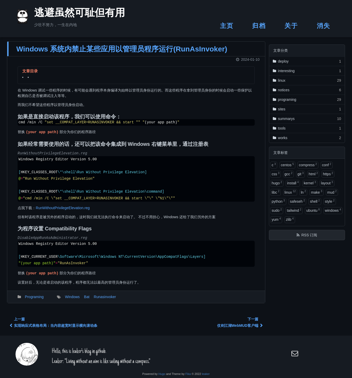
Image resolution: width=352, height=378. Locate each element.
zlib (290, 219)
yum (276, 219)
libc (276, 192)
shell (315, 201)
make (316, 192)
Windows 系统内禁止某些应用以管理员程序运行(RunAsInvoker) (121, 52)
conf (326, 164)
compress (308, 164)
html (313, 173)
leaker (206, 373)
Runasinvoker (105, 300)
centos (287, 164)
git (300, 173)
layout (327, 182)
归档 (259, 25)
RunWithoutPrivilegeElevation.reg (63, 211)
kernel (310, 182)
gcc (288, 173)
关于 (291, 25)
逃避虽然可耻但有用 (73, 14)
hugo (277, 182)
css (276, 173)
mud (331, 192)
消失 (324, 25)
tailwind (294, 210)
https (328, 173)
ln (303, 192)
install (293, 182)
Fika (188, 373)
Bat (87, 300)
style (330, 201)
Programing (34, 300)
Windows (72, 300)
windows (333, 210)
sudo (277, 210)
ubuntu (313, 210)
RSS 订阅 (309, 235)
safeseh (297, 201)
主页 (227, 25)
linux (290, 192)
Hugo (161, 373)
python (278, 201)
